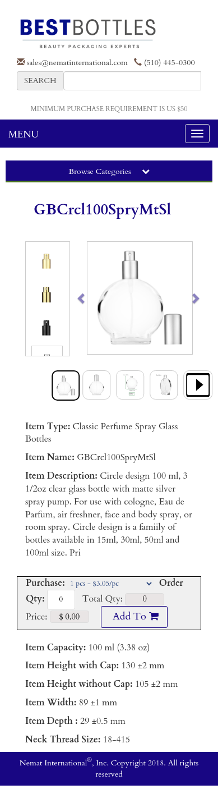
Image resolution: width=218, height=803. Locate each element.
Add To (134, 616)
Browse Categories (108, 171)
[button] (92, 298)
